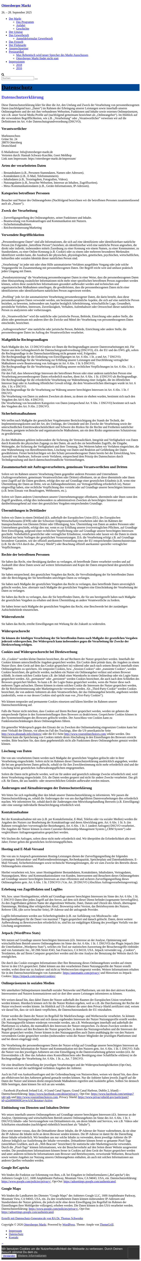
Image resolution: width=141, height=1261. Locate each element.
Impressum (15, 1230)
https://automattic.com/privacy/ (81, 972)
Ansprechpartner (18, 48)
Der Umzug (16, 31)
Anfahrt (20, 25)
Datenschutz (16, 1234)
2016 (19, 68)
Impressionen (17, 61)
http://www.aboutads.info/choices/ (21, 733)
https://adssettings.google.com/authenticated (90, 1181)
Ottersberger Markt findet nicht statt (37, 58)
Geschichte (22, 28)
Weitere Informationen (32, 1255)
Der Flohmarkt (17, 45)
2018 (19, 64)
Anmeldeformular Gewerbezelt (34, 38)
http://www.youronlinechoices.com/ (85, 733)
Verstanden (9, 1255)
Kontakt (13, 1237)
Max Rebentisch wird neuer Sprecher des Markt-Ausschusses (52, 55)
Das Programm (25, 22)
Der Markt (15, 18)
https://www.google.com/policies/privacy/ (26, 1181)
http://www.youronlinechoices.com (37, 1097)
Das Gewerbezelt (19, 35)
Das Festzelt (16, 41)
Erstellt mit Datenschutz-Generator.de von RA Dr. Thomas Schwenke (42, 1218)
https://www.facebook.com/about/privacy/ (53, 1093)
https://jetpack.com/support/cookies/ (34, 976)
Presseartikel (16, 51)
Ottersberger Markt (16, 5)
